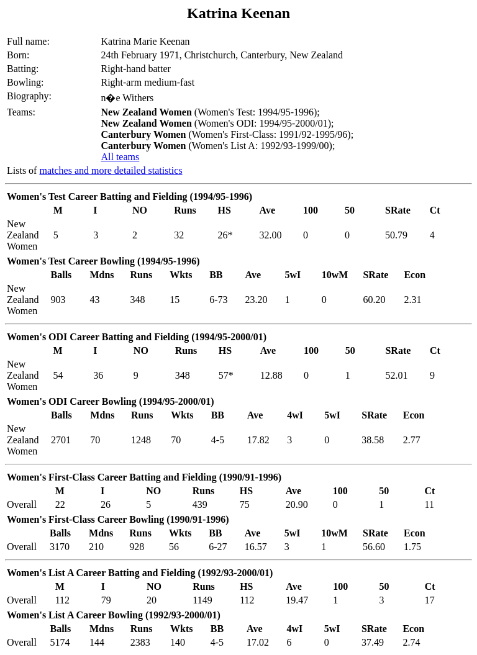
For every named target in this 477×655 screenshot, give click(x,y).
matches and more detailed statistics (110, 170)
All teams (120, 156)
